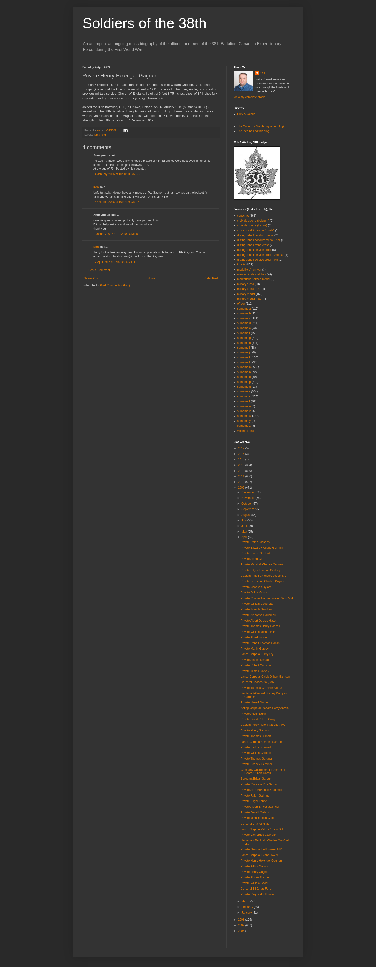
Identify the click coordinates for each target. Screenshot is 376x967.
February (247, 907)
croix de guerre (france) (252, 225)
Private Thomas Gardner (256, 758)
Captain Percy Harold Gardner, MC (263, 724)
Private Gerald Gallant (255, 812)
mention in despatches (251, 274)
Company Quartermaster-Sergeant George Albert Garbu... (263, 771)
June (244, 526)
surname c (244, 318)
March (245, 901)
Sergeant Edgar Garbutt (256, 778)
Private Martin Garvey (255, 648)
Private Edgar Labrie (254, 801)
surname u (244, 406)
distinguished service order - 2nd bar (260, 255)
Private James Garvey (255, 671)
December (248, 492)
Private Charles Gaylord (256, 587)
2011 (241, 476)
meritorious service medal (253, 279)
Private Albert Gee (252, 559)
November (248, 498)
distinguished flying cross (253, 245)
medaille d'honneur (249, 269)
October (247, 503)
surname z (244, 425)
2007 (241, 925)
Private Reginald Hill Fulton (258, 894)
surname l (243, 362)
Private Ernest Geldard (255, 553)
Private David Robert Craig (258, 719)
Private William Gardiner (256, 752)
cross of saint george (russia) (255, 230)
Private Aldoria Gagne (255, 877)
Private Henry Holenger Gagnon (261, 860)
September (248, 509)
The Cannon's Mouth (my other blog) (260, 126)
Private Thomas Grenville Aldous (261, 688)
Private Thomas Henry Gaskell (260, 626)
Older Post (211, 278)
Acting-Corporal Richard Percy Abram (265, 708)
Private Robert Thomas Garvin (260, 643)
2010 (241, 482)
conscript (243, 215)
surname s (244, 396)
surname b (244, 313)
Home (151, 278)
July (244, 520)
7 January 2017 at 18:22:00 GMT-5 (115, 234)
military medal (246, 294)
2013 (241, 465)
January (247, 912)
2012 (241, 470)
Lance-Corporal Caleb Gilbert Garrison (265, 676)
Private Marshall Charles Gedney (262, 564)
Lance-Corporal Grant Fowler (259, 855)
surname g (100, 134)
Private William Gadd (254, 883)
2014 (241, 459)
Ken (99, 130)
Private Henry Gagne (254, 872)
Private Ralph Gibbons (255, 542)
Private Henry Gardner (255, 730)
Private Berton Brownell (256, 747)
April (244, 537)
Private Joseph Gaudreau (257, 609)
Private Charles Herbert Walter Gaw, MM (267, 598)
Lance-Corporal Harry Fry (257, 654)
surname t (243, 401)
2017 (241, 448)
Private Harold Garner (255, 702)
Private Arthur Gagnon (255, 866)
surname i (243, 347)
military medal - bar (249, 298)
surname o (244, 377)
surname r (243, 391)
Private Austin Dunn (253, 713)
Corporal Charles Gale (255, 823)
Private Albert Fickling (254, 637)
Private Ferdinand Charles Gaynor (262, 581)
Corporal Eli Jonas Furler (257, 888)
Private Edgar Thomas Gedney (260, 570)
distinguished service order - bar (257, 259)
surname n (244, 372)
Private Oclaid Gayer (254, 592)
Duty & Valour (246, 114)
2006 (241, 930)
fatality (241, 264)
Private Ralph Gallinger (255, 795)
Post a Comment (99, 270)
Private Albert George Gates (259, 620)
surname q (244, 386)
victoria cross (245, 430)
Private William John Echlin (258, 631)
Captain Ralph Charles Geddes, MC (264, 575)
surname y (244, 421)
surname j (243, 352)
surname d (244, 323)
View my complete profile (249, 97)
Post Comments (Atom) (115, 285)
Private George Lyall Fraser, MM (261, 849)
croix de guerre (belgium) (253, 220)
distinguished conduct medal (255, 235)
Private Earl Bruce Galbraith (258, 834)
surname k (244, 357)
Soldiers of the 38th (144, 23)
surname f (243, 333)
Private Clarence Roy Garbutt (259, 784)
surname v (244, 411)
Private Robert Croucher (256, 665)
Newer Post (91, 278)
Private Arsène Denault (255, 660)
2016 (241, 453)
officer (241, 303)
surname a (244, 308)
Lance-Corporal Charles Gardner (262, 741)
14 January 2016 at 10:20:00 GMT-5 (116, 174)
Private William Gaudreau (257, 603)
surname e (244, 328)
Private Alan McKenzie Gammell (261, 790)
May (244, 531)
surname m (244, 367)
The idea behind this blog (253, 131)
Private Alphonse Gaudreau (258, 615)
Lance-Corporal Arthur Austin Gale (263, 829)
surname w (244, 416)
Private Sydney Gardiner (256, 764)
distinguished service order (254, 250)
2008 (241, 919)
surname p (244, 382)
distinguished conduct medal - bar (258, 240)
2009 (241, 487)
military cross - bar (249, 289)
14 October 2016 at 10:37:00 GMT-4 (116, 202)
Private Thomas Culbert (256, 736)
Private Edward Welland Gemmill (262, 547)
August (246, 515)
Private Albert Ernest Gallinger (260, 806)
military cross (245, 284)
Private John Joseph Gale (257, 818)
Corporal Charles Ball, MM (258, 682)
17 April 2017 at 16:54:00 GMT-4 (114, 262)
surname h (244, 343)
